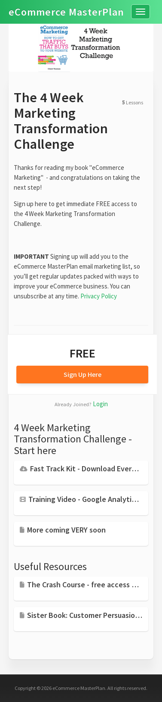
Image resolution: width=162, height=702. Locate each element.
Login (100, 404)
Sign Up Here (82, 374)
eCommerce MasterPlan (66, 7)
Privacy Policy (98, 296)
